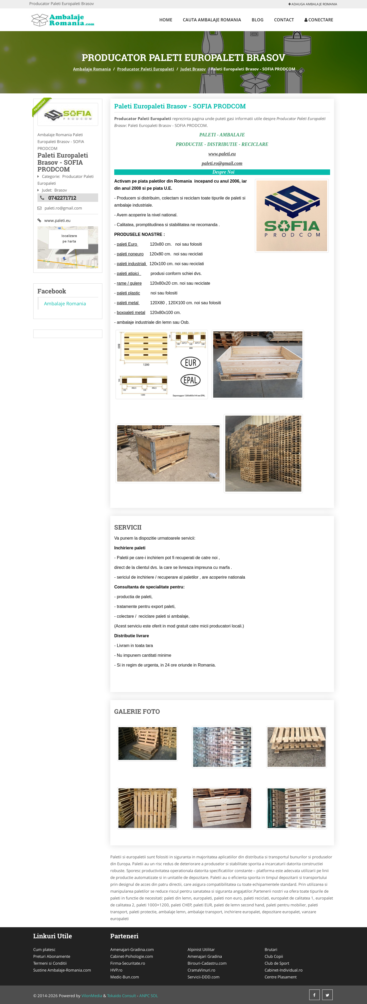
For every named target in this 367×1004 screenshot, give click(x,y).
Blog (258, 20)
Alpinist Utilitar (201, 949)
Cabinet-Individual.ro (284, 970)
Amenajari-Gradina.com (132, 949)
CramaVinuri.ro (201, 970)
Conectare (318, 20)
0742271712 (62, 197)
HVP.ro (116, 970)
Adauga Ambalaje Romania (312, 4)
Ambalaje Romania (92, 69)
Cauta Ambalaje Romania (212, 20)
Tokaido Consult (121, 995)
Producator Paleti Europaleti (145, 69)
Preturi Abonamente (51, 956)
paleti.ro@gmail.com (222, 163)
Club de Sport (277, 963)
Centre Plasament (281, 976)
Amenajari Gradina (205, 956)
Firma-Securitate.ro (127, 963)
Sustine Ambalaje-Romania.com (62, 970)
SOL (154, 995)
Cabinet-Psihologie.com (131, 956)
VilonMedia (92, 995)
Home (165, 20)
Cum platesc (44, 949)
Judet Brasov (193, 69)
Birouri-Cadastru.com (207, 963)
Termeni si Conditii (50, 963)
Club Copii (274, 956)
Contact (284, 20)
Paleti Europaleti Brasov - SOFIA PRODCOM (180, 106)
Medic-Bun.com (124, 976)
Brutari (271, 949)
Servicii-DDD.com (204, 976)
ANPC (144, 995)
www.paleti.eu (53, 220)
